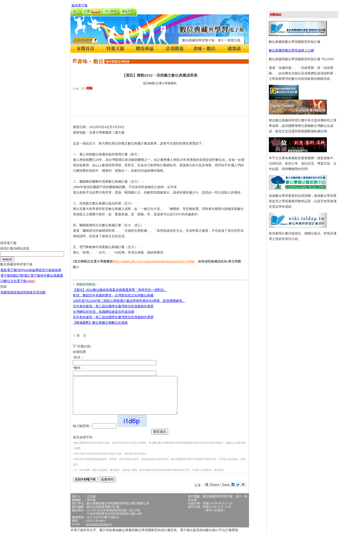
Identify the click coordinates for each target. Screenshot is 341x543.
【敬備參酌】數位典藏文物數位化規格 (100, 322)
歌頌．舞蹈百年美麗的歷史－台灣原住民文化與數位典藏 (113, 295)
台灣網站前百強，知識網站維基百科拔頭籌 (103, 312)
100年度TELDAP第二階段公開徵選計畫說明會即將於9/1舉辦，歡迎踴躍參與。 (129, 301)
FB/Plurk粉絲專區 (29, 274)
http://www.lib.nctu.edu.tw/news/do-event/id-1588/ (154, 261)
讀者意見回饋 (36, 296)
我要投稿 (6, 296)
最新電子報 (8, 274)
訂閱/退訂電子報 (28, 279)
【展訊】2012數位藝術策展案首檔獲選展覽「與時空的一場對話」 (120, 290)
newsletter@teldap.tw (99, 531)
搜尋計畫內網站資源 (14, 252)
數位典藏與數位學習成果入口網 (291, 50)
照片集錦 (48, 274)
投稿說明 (19, 296)
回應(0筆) (84, 346)
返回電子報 (79, 5)
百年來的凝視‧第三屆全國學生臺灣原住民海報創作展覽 (113, 306)
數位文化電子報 (19, 284)
